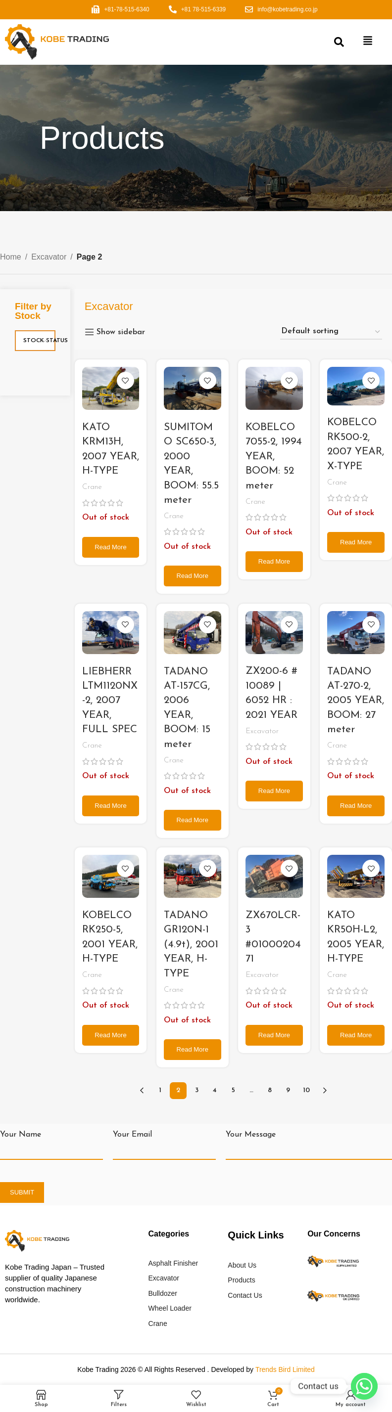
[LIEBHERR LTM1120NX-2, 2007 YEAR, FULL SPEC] (110, 632)
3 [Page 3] (196, 1090)
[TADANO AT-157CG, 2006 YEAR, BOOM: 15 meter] (192, 632)
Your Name (20, 1135)
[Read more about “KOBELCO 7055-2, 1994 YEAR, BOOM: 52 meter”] (273, 561)
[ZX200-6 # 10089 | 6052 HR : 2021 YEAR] (273, 632)
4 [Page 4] (215, 1090)
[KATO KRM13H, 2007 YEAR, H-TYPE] (110, 388)
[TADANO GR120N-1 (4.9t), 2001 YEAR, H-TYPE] (192, 876)
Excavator (48, 257)
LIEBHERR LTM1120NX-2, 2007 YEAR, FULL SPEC (110, 700)
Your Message (251, 1135)
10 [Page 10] (306, 1090)
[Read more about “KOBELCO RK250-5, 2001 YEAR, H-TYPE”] (110, 1035)
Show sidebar (121, 332)
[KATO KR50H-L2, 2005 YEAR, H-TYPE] (356, 876)
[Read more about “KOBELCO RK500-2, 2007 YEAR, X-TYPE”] (356, 542)
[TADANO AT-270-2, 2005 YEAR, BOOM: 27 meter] (356, 632)
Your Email (132, 1135)
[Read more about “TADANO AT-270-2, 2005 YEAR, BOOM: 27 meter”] (356, 805)
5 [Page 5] (233, 1090)
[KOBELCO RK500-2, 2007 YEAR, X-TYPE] (356, 386)
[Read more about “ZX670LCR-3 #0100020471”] (273, 1035)
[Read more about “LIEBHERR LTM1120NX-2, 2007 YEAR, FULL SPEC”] (110, 805)
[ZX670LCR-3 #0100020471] (273, 876)
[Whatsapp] (364, 1386)
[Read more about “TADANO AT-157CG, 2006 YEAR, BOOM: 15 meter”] (192, 820)
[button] (367, 42)
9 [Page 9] (288, 1090)
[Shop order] (331, 332)
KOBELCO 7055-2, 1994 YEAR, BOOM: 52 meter (273, 456)
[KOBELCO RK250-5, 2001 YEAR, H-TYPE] (110, 876)
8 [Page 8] (270, 1090)
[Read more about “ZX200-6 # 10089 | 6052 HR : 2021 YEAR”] (273, 791)
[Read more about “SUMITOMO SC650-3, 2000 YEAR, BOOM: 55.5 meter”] (192, 576)
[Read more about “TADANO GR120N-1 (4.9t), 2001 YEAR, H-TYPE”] (192, 1049)
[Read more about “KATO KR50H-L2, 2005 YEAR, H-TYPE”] (356, 1035)
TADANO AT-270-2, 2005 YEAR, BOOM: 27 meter (356, 700)
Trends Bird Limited (285, 1369)
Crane (92, 487)
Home (10, 257)
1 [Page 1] (160, 1090)
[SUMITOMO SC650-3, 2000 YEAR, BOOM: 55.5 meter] (192, 388)
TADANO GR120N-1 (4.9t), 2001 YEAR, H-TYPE (191, 944)
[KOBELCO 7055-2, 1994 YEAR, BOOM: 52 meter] (273, 388)
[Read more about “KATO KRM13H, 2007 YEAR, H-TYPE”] (110, 547)
